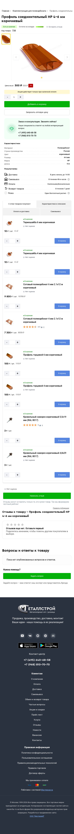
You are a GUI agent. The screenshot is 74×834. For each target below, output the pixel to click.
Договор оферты (37, 773)
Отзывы (37, 725)
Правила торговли (37, 768)
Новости (37, 730)
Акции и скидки (37, 709)
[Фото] (41, 57)
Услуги (37, 720)
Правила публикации (61, 508)
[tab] (41, 77)
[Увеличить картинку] (9, 223)
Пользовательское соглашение (37, 758)
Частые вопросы (37, 704)
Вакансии (37, 735)
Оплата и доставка (21, 211)
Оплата (37, 684)
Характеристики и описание (53, 204)
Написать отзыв (37, 496)
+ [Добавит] (20, 97)
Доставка (37, 689)
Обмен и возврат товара (37, 699)
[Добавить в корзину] (37, 104)
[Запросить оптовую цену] (37, 112)
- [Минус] (7, 97)
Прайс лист (37, 714)
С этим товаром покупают (19, 204)
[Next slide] (67, 57)
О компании (37, 679)
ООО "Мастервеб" (37, 816)
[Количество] (14, 97)
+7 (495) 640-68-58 (27, 132)
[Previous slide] (16, 57)
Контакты (37, 740)
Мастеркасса (47, 790)
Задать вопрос (37, 576)
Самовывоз (56, 211)
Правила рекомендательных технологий (37, 763)
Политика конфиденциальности (37, 753)
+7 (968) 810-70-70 (27, 135)
